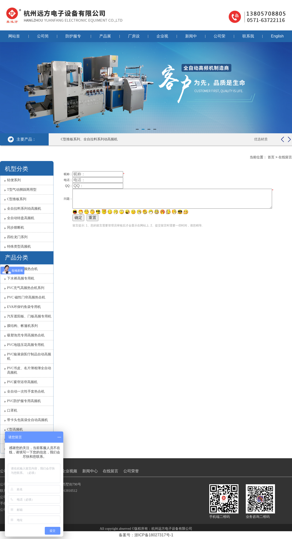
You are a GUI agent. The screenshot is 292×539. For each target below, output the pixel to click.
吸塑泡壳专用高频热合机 (26, 335)
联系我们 (248, 38)
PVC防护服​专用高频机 (24, 401)
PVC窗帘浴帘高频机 (22, 382)
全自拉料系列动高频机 (24, 208)
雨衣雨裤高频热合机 (22, 269)
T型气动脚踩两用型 (21, 189)
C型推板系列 (16, 199)
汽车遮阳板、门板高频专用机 (29, 316)
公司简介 (43, 38)
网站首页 (14, 38)
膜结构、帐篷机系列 (22, 326)
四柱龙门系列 (17, 237)
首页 (271, 157)
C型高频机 (15, 429)
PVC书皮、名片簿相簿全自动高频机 (29, 370)
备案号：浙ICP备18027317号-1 (146, 535)
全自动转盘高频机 (20, 218)
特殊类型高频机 (19, 246)
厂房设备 (134, 38)
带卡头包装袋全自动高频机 (27, 420)
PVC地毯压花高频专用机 (25, 345)
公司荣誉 (219, 38)
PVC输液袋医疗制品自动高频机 (29, 356)
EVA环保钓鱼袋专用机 (24, 307)
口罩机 (12, 410)
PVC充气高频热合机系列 (25, 288)
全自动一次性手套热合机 (26, 391)
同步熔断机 (15, 227)
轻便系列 (14, 180)
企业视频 (162, 38)
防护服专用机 (73, 38)
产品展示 (105, 38)
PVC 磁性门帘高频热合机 (26, 297)
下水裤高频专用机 (20, 278)
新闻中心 (191, 38)
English (277, 36)
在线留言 (285, 157)
